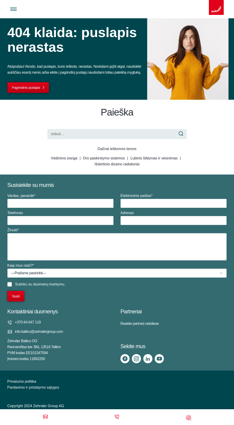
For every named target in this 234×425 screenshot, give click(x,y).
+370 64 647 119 (28, 322)
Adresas (173, 218)
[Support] (188, 417)
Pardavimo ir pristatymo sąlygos (33, 387)
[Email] (45, 417)
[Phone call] (117, 417)
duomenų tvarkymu (48, 284)
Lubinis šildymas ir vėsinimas (154, 158)
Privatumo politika (21, 381)
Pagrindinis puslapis (26, 87)
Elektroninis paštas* (173, 201)
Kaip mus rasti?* (117, 271)
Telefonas (60, 218)
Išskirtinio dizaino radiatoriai (117, 164)
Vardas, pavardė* (60, 201)
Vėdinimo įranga (64, 158)
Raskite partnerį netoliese (139, 323)
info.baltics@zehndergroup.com (39, 332)
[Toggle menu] (13, 9)
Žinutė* (117, 244)
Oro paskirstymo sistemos (104, 158)
